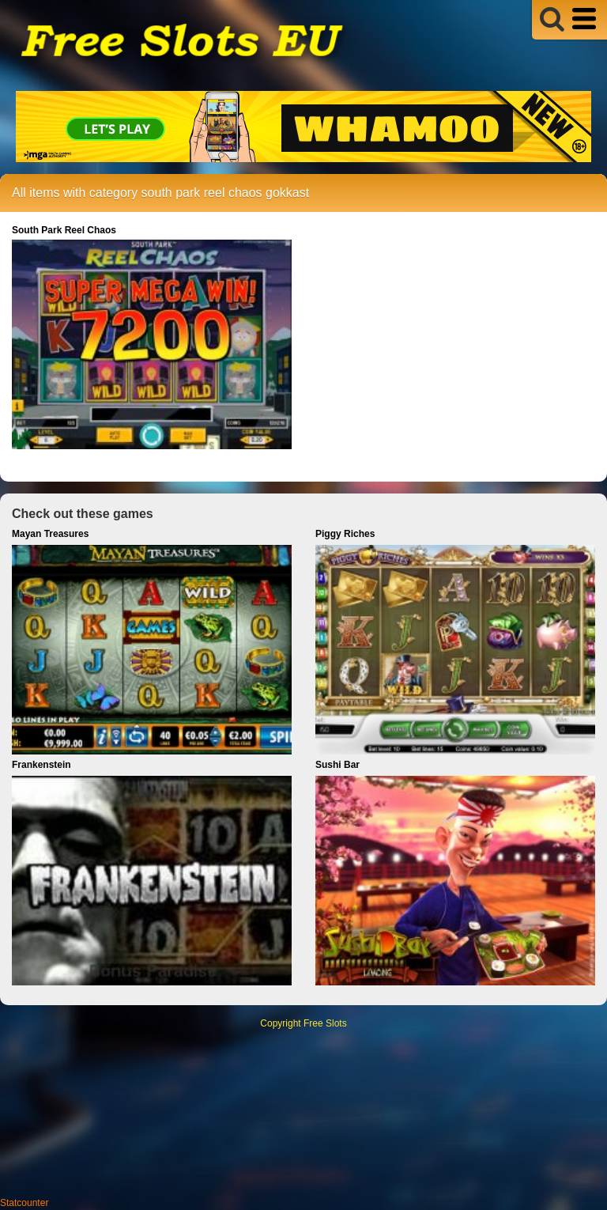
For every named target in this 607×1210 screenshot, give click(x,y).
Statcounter (24, 1202)
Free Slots (325, 1023)
